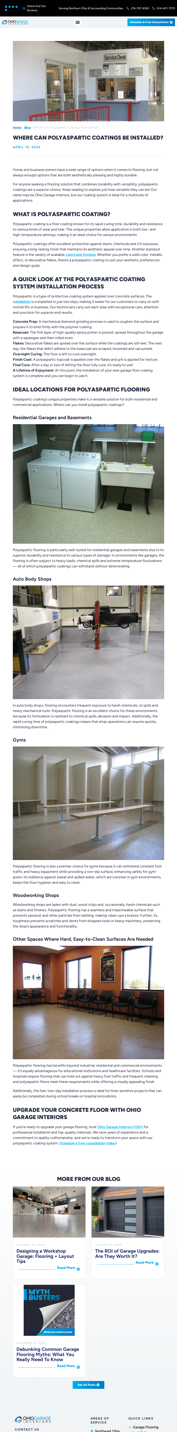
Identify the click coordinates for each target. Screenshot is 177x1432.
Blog (27, 127)
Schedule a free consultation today (87, 1143)
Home (17, 127)
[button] (77, 22)
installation (22, 301)
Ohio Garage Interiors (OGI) (120, 1127)
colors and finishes (80, 254)
